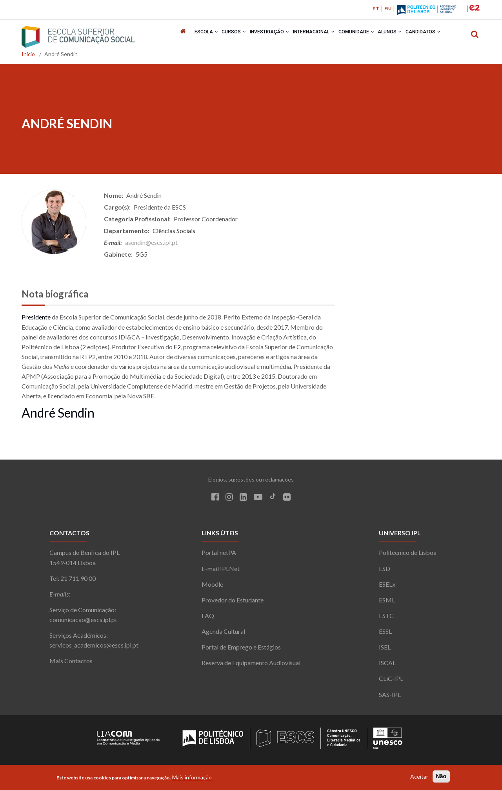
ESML (387, 602)
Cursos (228, 37)
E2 (177, 349)
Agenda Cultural (223, 634)
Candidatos (437, 37)
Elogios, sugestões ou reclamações (251, 482)
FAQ (208, 618)
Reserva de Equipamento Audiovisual (251, 665)
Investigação (267, 37)
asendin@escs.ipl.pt (151, 245)
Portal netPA (219, 555)
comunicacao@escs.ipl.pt (83, 622)
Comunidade (362, 37)
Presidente (36, 319)
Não (441, 777)
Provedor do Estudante (233, 602)
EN (387, 8)
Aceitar (419, 777)
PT (376, 8)
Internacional (315, 37)
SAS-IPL (390, 697)
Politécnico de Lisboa (408, 555)
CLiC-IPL (391, 681)
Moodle (212, 587)
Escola (196, 37)
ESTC (386, 618)
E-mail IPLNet (221, 571)
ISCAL (387, 665)
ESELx (387, 587)
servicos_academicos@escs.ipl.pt (93, 647)
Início (28, 56)
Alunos (400, 37)
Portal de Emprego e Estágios (241, 649)
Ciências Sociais (174, 233)
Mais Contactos (71, 663)
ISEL (385, 649)
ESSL (385, 634)
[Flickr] (286, 500)
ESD (384, 571)
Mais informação (192, 778)
